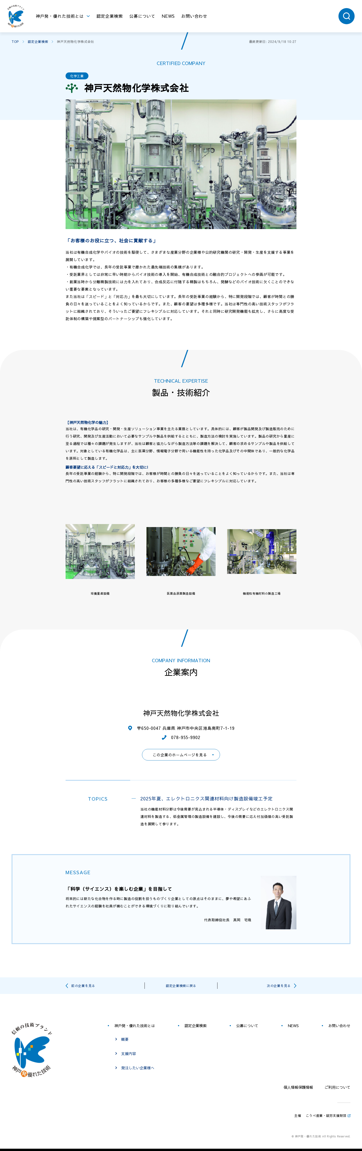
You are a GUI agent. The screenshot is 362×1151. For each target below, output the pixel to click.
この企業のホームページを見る (180, 754)
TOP (15, 41)
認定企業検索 (110, 16)
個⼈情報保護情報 (298, 1087)
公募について (142, 16)
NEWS (168, 16)
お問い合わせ (194, 16)
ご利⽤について (337, 1087)
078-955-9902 (185, 737)
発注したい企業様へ (137, 1067)
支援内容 (128, 1053)
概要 (125, 1039)
